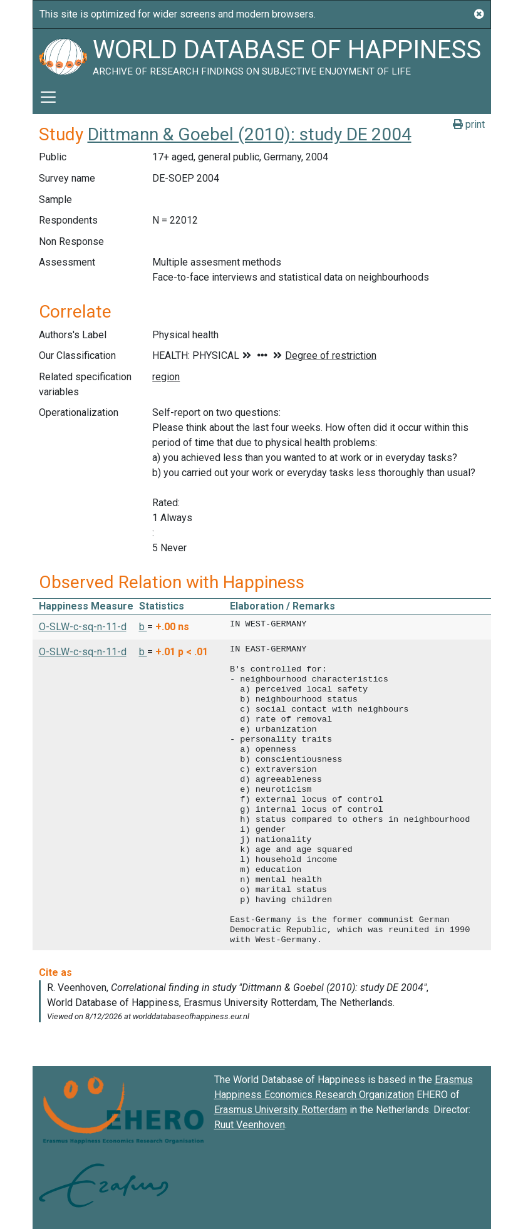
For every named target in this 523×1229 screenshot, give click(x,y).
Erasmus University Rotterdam (280, 1110)
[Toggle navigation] (48, 97)
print (469, 124)
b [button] (143, 627)
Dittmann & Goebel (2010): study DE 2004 (250, 134)
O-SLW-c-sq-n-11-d (83, 627)
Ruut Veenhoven (249, 1125)
